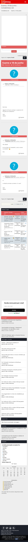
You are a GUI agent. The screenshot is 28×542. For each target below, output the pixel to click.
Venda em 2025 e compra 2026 (9, 413)
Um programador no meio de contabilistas (12, 394)
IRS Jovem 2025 (5, 348)
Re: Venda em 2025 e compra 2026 (10, 382)
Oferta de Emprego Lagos (8, 335)
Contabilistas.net (15, 342)
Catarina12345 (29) (8, 486)
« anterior (19, 55)
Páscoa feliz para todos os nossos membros (12, 354)
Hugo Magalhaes (23, 248)
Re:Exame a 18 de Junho (10, 140)
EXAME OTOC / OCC (7, 242)
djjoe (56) (6, 489)
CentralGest (11, 429)
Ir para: (12, 204)
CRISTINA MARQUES (23, 220)
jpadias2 (22, 401)
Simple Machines (15, 530)
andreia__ (24, 241)
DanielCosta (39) (7, 482)
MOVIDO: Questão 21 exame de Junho (8, 217)
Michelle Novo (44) (8, 485)
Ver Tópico (14, 463)
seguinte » (24, 55)
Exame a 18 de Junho (9, 83)
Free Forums (8, 531)
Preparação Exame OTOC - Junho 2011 (9, 224)
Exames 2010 (10, 220)
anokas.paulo (14, 136)
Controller (11, 241)
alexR (18, 329)
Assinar (14, 310)
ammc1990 (13, 348)
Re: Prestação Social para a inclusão (10, 362)
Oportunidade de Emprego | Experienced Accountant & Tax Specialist (12, 328)
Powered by (14, 313)
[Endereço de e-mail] (14, 306)
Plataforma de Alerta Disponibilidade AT (11, 388)
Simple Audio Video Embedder (7, 533)
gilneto (24, 387)
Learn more (20, 539)
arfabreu (11, 246)
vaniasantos (6, 235)
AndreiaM (16, 375)
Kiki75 (20, 369)
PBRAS (24, 226)
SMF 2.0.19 (3, 530)
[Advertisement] (14, 31)
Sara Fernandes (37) (8, 481)
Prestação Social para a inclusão (10, 369)
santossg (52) (7, 488)
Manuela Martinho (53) (8, 484)
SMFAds (2, 531)
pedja (24, 234)
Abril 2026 (14, 466)
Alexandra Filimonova (20, 335)
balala (11, 321)
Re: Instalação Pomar (7, 375)
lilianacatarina (14, 80)
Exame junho (7, 245)
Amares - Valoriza (6, 342)
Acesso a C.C (12, 235)
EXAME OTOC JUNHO (7, 239)
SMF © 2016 (9, 530)
